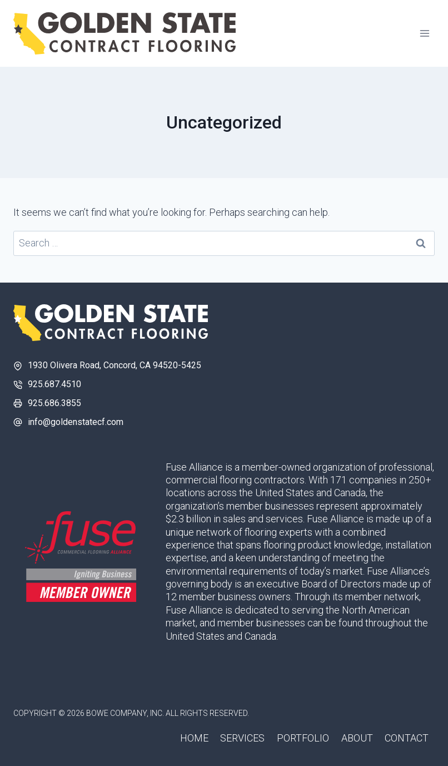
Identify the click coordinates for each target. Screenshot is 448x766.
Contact (407, 738)
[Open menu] (424, 33)
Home (194, 738)
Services (242, 738)
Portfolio (303, 738)
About (357, 738)
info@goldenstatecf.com (75, 422)
